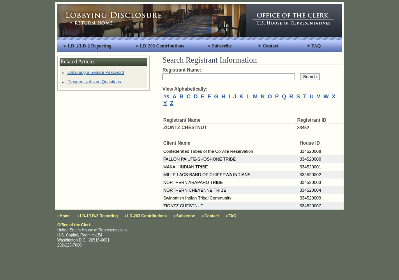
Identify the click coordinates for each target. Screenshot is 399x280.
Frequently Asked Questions (94, 81)
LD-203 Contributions (162, 46)
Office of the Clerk (74, 225)
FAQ (316, 46)
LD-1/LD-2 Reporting (89, 46)
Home (65, 216)
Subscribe (222, 46)
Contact (271, 46)
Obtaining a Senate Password (95, 72)
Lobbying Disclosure (151, 20)
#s (166, 96)
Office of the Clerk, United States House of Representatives (294, 20)
